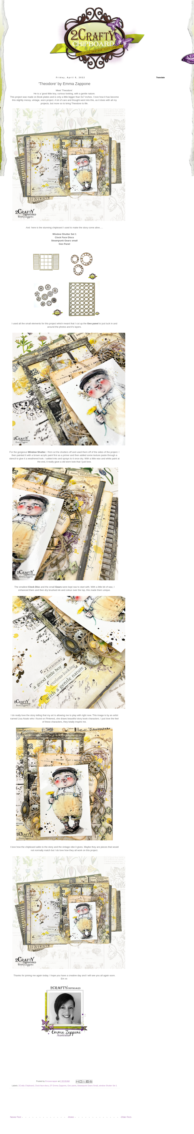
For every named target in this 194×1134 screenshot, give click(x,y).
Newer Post (15, 1117)
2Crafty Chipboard (26, 1086)
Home (71, 1117)
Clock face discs (42, 1086)
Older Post (126, 1117)
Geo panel (72, 1086)
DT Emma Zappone (58, 1086)
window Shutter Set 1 (108, 1086)
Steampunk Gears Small (87, 1086)
